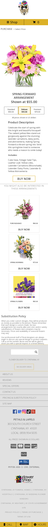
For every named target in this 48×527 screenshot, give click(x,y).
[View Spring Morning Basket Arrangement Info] (24, 248)
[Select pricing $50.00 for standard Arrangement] (11, 110)
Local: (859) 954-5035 (24, 433)
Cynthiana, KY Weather (12, 503)
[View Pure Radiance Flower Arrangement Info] (24, 209)
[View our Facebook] (15, 412)
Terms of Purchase (31, 512)
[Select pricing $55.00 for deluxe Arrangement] (24, 110)
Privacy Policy (12, 512)
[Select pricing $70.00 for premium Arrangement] (37, 110)
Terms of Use (24, 516)
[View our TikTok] (29, 412)
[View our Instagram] (24, 412)
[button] (24, 462)
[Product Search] (24, 352)
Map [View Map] (24, 524)
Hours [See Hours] (40, 524)
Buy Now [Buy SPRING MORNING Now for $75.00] (24, 268)
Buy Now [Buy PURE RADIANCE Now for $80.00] (24, 229)
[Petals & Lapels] (24, 15)
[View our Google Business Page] (19, 412)
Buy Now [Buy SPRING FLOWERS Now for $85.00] (24, 307)
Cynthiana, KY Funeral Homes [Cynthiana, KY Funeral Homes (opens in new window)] (16, 490)
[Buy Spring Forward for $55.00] (24, 179)
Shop (12, 22)
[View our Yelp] (33, 412)
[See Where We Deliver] (24, 366)
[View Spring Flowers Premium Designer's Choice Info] (24, 287)
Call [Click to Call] (8, 524)
